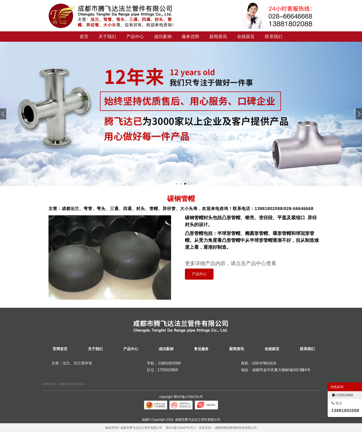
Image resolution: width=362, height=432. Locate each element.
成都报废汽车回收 (71, 384)
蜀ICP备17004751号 (188, 397)
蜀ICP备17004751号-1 (181, 427)
